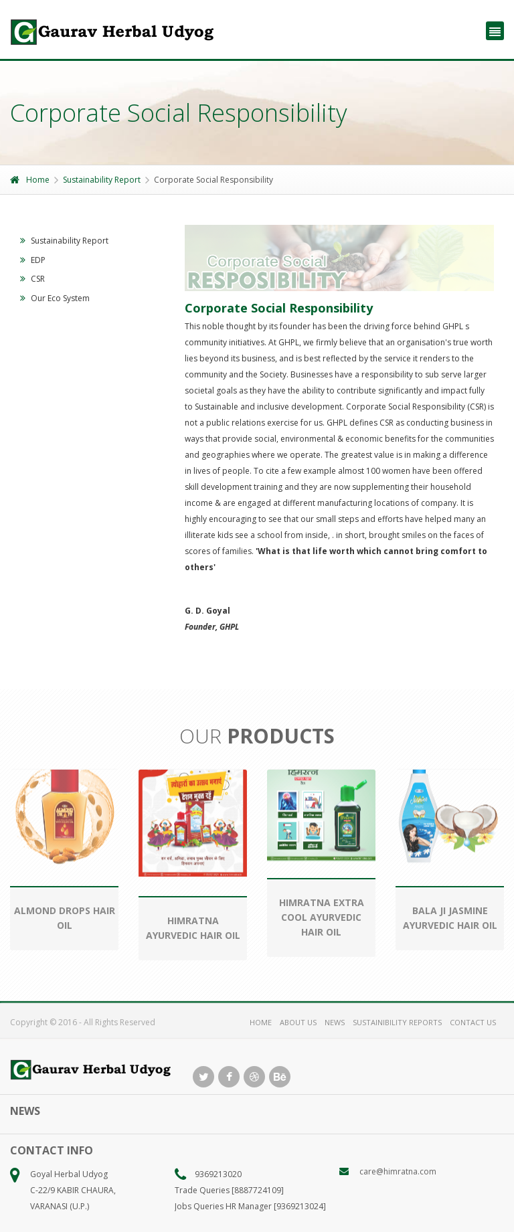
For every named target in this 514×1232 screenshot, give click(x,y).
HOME (261, 1022)
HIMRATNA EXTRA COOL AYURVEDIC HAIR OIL (321, 917)
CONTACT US (473, 1022)
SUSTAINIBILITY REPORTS (397, 1022)
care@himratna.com (397, 1171)
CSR (32, 278)
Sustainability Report (102, 179)
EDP (33, 260)
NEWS (335, 1022)
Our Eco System (55, 298)
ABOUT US (298, 1022)
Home (30, 179)
